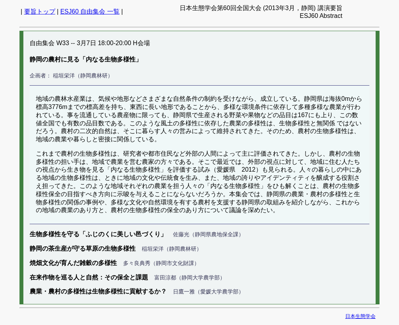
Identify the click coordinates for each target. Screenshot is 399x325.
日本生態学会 (360, 316)
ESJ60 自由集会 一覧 (90, 11)
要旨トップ (39, 11)
